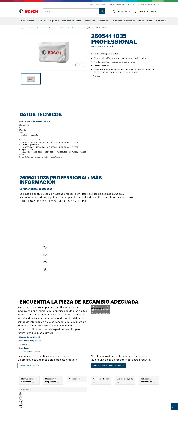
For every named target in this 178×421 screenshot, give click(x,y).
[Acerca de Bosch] (94, 382)
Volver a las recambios (29, 365)
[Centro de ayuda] (118, 382)
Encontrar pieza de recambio (57, 282)
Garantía (131, 4)
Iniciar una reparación (98, 4)
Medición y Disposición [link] (51, 380)
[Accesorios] (81, 379)
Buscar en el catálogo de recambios (108, 365)
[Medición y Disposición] (58, 382)
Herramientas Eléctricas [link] (27, 380)
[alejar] (81, 65)
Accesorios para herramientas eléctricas (52, 28)
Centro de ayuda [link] (125, 379)
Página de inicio (26, 28)
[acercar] (75, 65)
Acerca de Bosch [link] (101, 379)
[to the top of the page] (174, 406)
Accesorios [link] (74, 379)
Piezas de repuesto (117, 4)
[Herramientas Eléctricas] (33, 382)
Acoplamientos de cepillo (81, 28)
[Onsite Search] (102, 11)
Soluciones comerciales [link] (147, 380)
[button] (21, 395)
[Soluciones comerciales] (154, 382)
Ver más (96, 76)
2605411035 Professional (104, 28)
